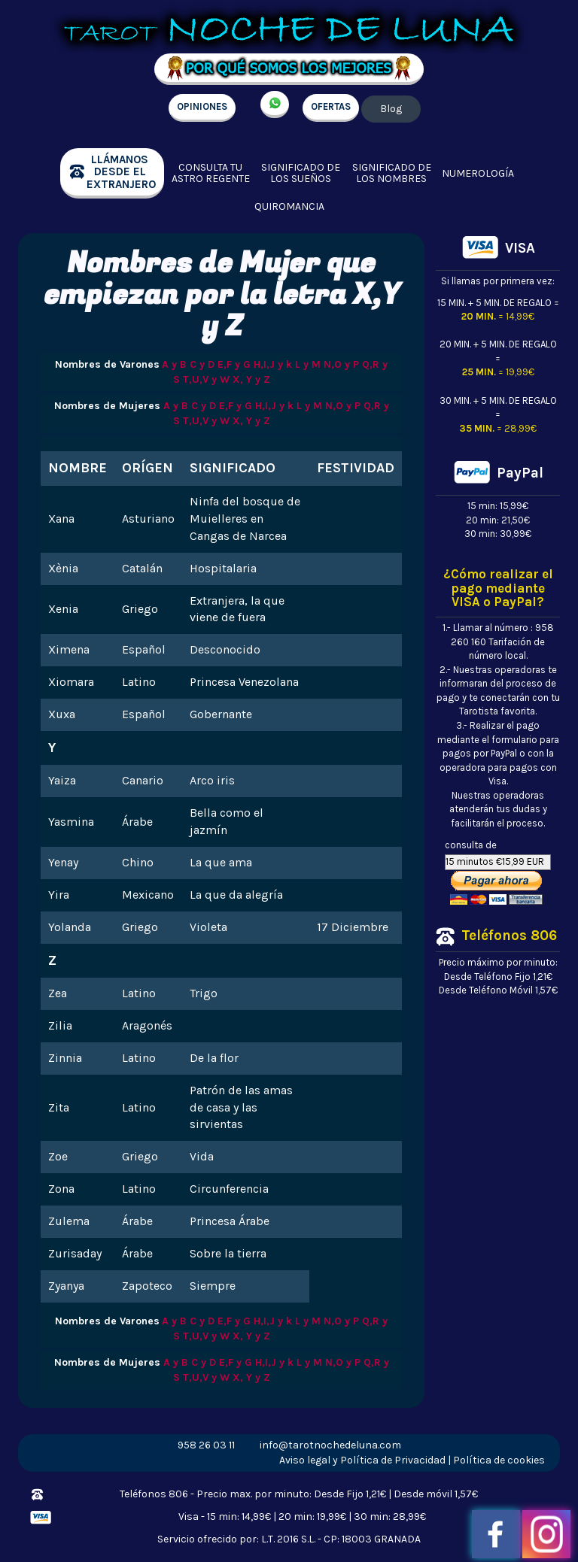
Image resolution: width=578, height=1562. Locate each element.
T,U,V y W (206, 379)
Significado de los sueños (300, 173)
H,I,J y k (273, 364)
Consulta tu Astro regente (211, 173)
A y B (174, 364)
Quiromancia (289, 206)
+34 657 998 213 (274, 104)
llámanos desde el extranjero (121, 172)
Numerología (478, 173)
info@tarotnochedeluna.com (330, 1445)
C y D (202, 364)
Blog (391, 108)
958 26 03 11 (206, 1445)
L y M (308, 364)
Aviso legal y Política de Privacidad (362, 1460)
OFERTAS (331, 106)
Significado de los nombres (391, 173)
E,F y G (234, 364)
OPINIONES (202, 106)
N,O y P (341, 364)
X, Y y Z (251, 379)
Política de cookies (499, 1460)
